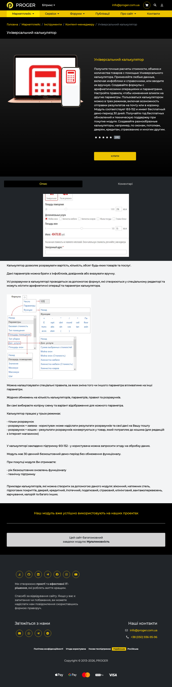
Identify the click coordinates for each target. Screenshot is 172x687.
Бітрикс (48, 5)
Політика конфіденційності (48, 649)
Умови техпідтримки (100, 649)
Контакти (153, 13)
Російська (132, 649)
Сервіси (52, 13)
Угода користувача (76, 649)
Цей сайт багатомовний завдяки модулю (86, 539)
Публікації (102, 13)
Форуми (77, 13)
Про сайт (128, 13)
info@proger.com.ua (125, 5)
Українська (119, 649)
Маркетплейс (23, 13)
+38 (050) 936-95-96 (144, 637)
